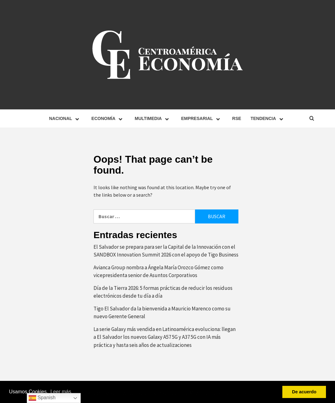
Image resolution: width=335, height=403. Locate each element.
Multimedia (153, 118)
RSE (236, 118)
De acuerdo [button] (304, 391)
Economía (108, 118)
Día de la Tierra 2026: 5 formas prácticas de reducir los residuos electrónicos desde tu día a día (162, 292)
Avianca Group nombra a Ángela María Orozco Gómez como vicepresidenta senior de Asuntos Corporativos (158, 271)
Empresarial (202, 118)
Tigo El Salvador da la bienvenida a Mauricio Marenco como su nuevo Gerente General (162, 312)
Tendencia (268, 118)
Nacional (65, 118)
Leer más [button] (60, 391)
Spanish (42, 398)
